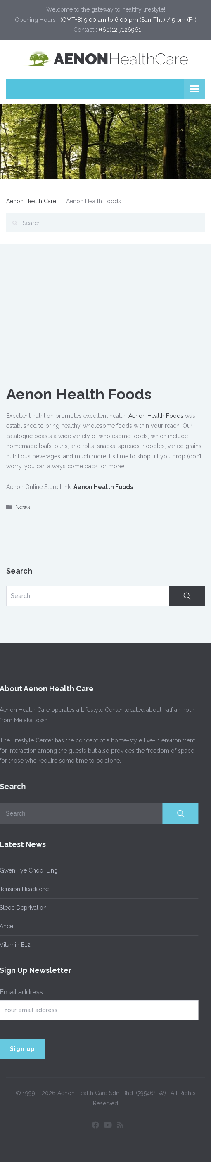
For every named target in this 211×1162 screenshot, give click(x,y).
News (22, 507)
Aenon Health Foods (155, 416)
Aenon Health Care (31, 201)
